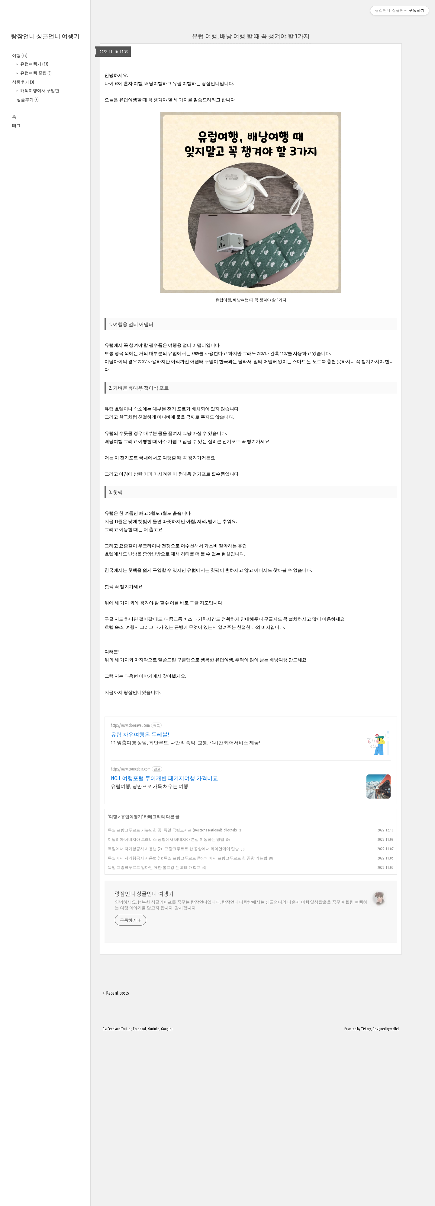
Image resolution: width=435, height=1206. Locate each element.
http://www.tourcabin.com (130, 937)
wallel (394, 1198)
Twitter (126, 1198)
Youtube (154, 1198)
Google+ (167, 1198)
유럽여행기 (33, 64)
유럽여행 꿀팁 (35, 73)
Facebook (140, 1198)
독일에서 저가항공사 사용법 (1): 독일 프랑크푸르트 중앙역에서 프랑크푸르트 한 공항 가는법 (187, 1027)
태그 (16, 125)
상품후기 (23, 82)
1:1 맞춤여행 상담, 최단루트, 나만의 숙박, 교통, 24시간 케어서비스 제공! (185, 911)
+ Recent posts (116, 1161)
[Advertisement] (251, 107)
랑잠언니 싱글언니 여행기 (45, 36)
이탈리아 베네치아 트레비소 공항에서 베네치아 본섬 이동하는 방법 (166, 1008)
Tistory (366, 1198)
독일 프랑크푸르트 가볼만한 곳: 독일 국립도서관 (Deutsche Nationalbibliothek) (172, 999)
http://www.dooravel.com (130, 894)
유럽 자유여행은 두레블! (140, 903)
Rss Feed (108, 1198)
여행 (19, 55)
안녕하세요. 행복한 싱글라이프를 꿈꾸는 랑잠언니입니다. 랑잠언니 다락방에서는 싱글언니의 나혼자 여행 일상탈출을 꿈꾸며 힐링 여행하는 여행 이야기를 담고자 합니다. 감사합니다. (241, 1073)
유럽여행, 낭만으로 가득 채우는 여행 (149, 955)
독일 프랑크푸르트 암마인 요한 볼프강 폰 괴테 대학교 (154, 1036)
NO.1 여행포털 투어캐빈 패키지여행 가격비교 (164, 947)
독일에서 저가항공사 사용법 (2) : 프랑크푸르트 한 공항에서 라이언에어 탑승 (173, 1017)
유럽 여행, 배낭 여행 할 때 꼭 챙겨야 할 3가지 (251, 36)
